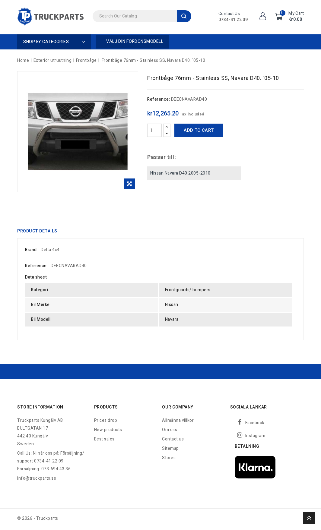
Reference (36, 267)
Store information (40, 408)
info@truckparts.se (36, 480)
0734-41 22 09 (233, 20)
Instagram (255, 437)
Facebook (255, 424)
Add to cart (199, 130)
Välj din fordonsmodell (134, 41)
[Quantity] (154, 130)
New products (108, 431)
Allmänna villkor (178, 422)
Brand (31, 251)
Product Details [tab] (37, 231)
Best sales (104, 440)
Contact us (173, 440)
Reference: (158, 99)
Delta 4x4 (50, 251)
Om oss (169, 431)
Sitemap (170, 450)
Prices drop (105, 422)
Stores (169, 459)
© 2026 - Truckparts (37, 520)
